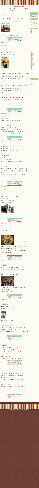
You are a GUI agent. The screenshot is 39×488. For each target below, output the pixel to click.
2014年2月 (32, 61)
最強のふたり (4, 45)
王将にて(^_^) (4, 14)
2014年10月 (32, 54)
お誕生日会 (3, 344)
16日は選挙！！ (4, 189)
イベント (4, 141)
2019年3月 (32, 33)
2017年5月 (32, 36)
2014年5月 (32, 58)
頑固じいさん (4, 303)
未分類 (31, 84)
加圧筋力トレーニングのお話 (8, 145)
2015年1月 (32, 52)
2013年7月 (32, 68)
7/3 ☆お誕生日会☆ (33, 20)
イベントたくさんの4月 (34, 25)
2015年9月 (32, 48)
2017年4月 (32, 37)
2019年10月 (32, 30)
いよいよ (3, 368)
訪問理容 (32, 21)
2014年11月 (32, 53)
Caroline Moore (26, 409)
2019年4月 (32, 32)
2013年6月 (32, 69)
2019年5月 (32, 31)
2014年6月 (32, 57)
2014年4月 (32, 59)
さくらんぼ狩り (33, 22)
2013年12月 (32, 63)
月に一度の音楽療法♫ (6, 117)
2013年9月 (32, 66)
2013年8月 (32, 67)
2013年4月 (32, 71)
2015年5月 (32, 50)
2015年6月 (32, 49)
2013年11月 (32, 64)
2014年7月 (32, 56)
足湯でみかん (4, 264)
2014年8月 (32, 55)
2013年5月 (32, 70)
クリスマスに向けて (6, 226)
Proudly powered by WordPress (14, 409)
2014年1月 (32, 62)
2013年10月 (32, 65)
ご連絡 (4, 398)
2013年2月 (32, 73)
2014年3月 (32, 60)
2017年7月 (32, 34)
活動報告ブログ (19, 6)
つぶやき (4, 113)
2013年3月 (32, 72)
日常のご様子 (5, 42)
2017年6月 (32, 35)
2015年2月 (32, 51)
